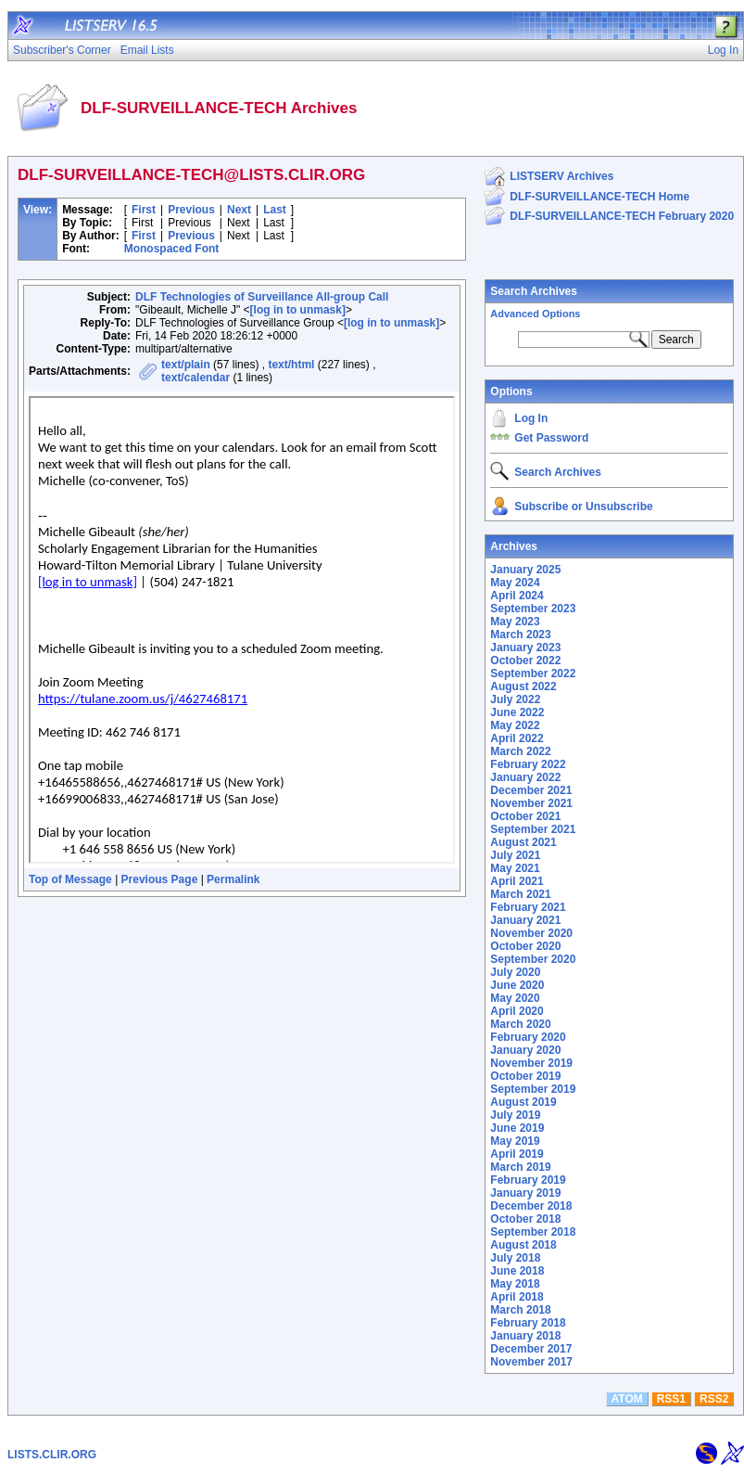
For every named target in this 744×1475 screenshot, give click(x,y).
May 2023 (514, 621)
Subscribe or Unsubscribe (583, 506)
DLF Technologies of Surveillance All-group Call (261, 296)
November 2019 (531, 1063)
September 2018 (532, 1231)
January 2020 (525, 1050)
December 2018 (531, 1205)
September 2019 (532, 1089)
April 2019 (516, 1154)
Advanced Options (535, 313)
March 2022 (520, 751)
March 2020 (520, 1024)
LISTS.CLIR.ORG (51, 1454)
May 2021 (514, 868)
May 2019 (514, 1141)
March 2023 (520, 634)
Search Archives (533, 291)
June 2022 (517, 712)
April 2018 (516, 1296)
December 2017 (531, 1348)
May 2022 (514, 725)
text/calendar (195, 377)
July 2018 (515, 1257)
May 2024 (514, 582)
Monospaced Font (172, 248)
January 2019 (525, 1192)
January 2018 (525, 1335)
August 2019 (523, 1102)
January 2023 (525, 647)
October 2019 (525, 1076)
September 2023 (532, 608)
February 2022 (527, 764)
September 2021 (532, 829)
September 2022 (532, 673)
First (144, 209)
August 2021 (523, 842)
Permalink (233, 879)
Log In (531, 418)
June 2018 (517, 1270)
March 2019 (520, 1167)
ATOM (627, 1398)
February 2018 (527, 1322)
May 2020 (514, 998)
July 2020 (515, 972)
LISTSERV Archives (561, 176)
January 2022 (525, 777)
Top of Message (70, 879)
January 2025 (525, 569)
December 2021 (531, 790)
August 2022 (523, 686)
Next (239, 209)
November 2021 (531, 803)
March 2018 (520, 1309)
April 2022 (516, 738)
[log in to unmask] (298, 309)
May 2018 (514, 1283)
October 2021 (525, 816)
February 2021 (527, 907)
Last (274, 209)
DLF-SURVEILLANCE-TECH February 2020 (622, 216)
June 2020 (517, 985)
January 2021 (525, 920)
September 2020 (532, 959)
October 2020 (525, 946)
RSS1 (671, 1398)
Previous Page (159, 879)
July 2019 (515, 1115)
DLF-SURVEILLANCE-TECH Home (599, 196)
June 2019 (517, 1128)
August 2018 (523, 1244)
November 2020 (531, 933)
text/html (291, 364)
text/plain (185, 364)
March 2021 (520, 894)
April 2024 (516, 595)
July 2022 (515, 699)
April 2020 (516, 1011)
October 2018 (525, 1218)
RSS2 (714, 1398)
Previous (191, 209)
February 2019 (527, 1180)
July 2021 (515, 855)
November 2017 (531, 1361)
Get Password (551, 437)
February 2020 (527, 1037)
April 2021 (516, 881)
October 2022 (525, 660)
